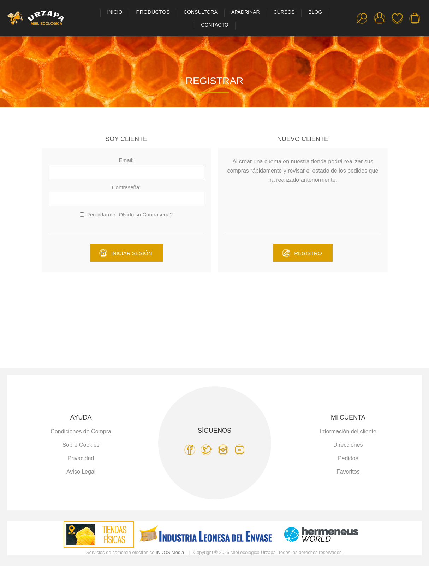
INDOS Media (170, 552)
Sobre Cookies (81, 445)
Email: (126, 160)
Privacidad (81, 458)
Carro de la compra (415, 18)
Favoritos (397, 18)
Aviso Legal (80, 472)
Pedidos (348, 458)
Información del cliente (348, 431)
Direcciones (348, 445)
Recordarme (100, 215)
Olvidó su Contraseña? (146, 215)
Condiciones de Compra (80, 431)
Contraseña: (126, 187)
